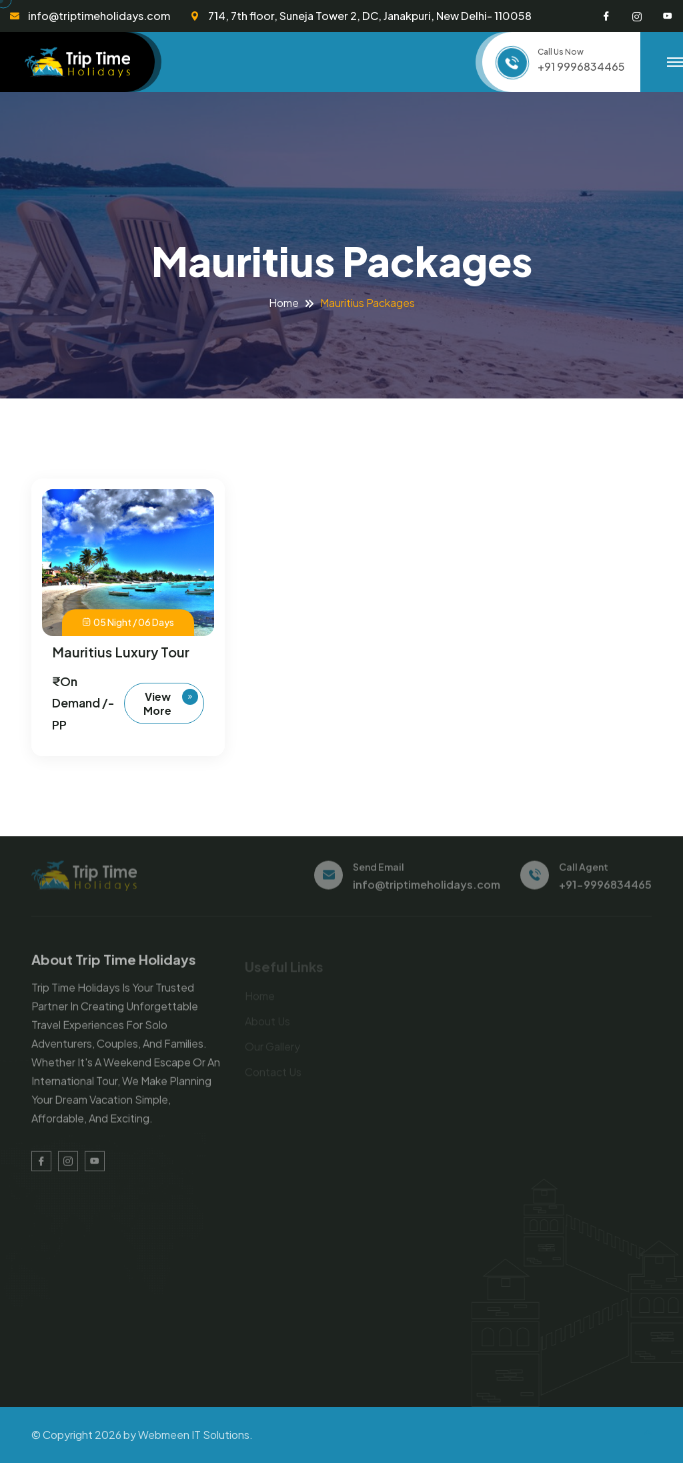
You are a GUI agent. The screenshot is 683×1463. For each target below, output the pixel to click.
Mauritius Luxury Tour (120, 651)
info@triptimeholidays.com (99, 16)
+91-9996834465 (605, 889)
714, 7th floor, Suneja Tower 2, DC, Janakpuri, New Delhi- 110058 (370, 16)
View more (170, 703)
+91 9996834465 (581, 66)
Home (284, 303)
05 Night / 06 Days (128, 622)
